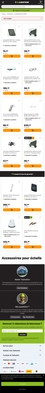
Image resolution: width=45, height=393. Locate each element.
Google (16, 339)
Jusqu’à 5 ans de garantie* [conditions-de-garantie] (26, 10)
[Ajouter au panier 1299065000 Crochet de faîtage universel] (12, 130)
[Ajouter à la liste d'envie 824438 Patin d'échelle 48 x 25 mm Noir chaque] (19, 26)
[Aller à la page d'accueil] (22, 2)
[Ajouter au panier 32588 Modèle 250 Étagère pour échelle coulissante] (33, 130)
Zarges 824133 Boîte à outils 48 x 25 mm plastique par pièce (33, 40)
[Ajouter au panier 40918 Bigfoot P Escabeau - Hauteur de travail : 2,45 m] (12, 246)
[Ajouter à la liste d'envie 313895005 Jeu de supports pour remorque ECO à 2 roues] (19, 63)
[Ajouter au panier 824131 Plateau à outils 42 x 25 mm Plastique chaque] (33, 165)
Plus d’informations (22, 288)
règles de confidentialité (30, 338)
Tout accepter (22, 384)
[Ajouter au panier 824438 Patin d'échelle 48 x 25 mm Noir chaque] (12, 56)
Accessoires (10, 14)
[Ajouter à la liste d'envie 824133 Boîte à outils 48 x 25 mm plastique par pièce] (40, 26)
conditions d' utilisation (7, 339)
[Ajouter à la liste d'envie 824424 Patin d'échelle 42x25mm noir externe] (40, 181)
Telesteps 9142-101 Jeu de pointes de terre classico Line (32, 77)
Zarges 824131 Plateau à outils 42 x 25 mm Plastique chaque (32, 152)
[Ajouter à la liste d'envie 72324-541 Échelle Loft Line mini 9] (19, 181)
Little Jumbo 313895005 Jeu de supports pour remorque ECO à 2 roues (11, 78)
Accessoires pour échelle (20, 14)
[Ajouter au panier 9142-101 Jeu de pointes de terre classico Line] (33, 93)
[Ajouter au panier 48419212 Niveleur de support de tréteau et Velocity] (12, 165)
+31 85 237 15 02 (28, 317)
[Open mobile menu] (3, 2)
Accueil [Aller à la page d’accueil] (3, 14)
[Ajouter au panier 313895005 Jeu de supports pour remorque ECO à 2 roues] (12, 93)
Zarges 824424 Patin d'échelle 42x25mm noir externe (32, 195)
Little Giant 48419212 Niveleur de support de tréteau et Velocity (11, 152)
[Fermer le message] (41, 18)
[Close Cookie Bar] (43, 375)
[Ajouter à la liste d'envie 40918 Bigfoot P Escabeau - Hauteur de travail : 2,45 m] (19, 217)
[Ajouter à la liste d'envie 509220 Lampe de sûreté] (40, 217)
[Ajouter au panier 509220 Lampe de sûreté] (33, 246)
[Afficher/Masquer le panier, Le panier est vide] (40, 2)
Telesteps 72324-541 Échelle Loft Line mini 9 (11, 195)
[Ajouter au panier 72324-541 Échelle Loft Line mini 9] (12, 209)
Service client (15, 317)
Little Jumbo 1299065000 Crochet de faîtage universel (11, 114)
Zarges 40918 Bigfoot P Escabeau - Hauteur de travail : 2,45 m (11, 232)
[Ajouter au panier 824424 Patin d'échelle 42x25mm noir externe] (33, 209)
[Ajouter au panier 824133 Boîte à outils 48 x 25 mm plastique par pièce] (33, 56)
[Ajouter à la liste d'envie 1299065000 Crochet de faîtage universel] (19, 100)
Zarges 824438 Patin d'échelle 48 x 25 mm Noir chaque (11, 40)
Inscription (23, 334)
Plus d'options (22, 389)
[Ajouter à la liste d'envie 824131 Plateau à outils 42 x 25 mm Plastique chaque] (40, 138)
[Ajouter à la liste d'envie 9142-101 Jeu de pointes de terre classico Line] (40, 63)
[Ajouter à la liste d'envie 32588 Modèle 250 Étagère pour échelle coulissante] (40, 100)
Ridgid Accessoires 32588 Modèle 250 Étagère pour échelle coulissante (31, 115)
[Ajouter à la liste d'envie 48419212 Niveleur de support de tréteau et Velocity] (19, 138)
